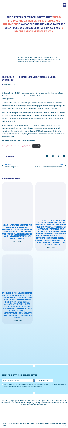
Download (36, 144)
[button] (64, 5)
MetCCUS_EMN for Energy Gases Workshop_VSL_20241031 (16, 144)
